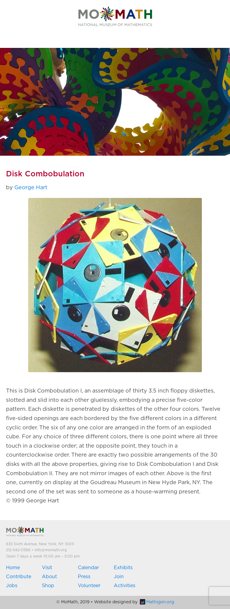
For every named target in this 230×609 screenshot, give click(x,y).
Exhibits (123, 567)
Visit (47, 567)
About (49, 576)
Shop (48, 585)
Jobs (11, 585)
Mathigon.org (157, 602)
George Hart (30, 187)
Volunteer (89, 585)
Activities (124, 585)
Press (84, 576)
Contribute (18, 576)
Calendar (88, 567)
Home (13, 567)
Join (119, 576)
